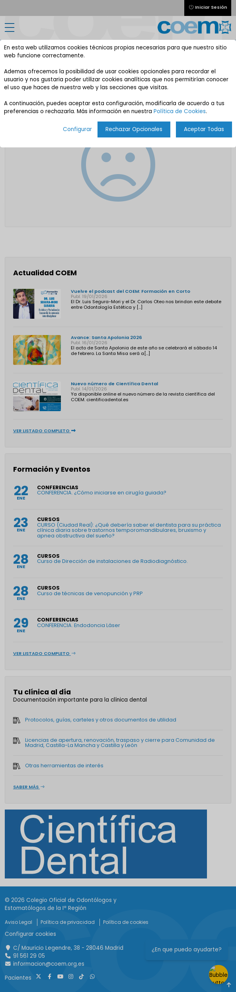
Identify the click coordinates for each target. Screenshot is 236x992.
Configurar (77, 129)
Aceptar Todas (204, 129)
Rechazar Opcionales (133, 129)
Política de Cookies (180, 111)
